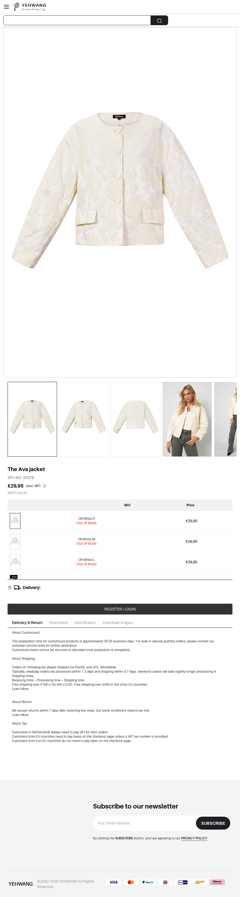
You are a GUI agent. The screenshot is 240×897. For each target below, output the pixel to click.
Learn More (20, 689)
